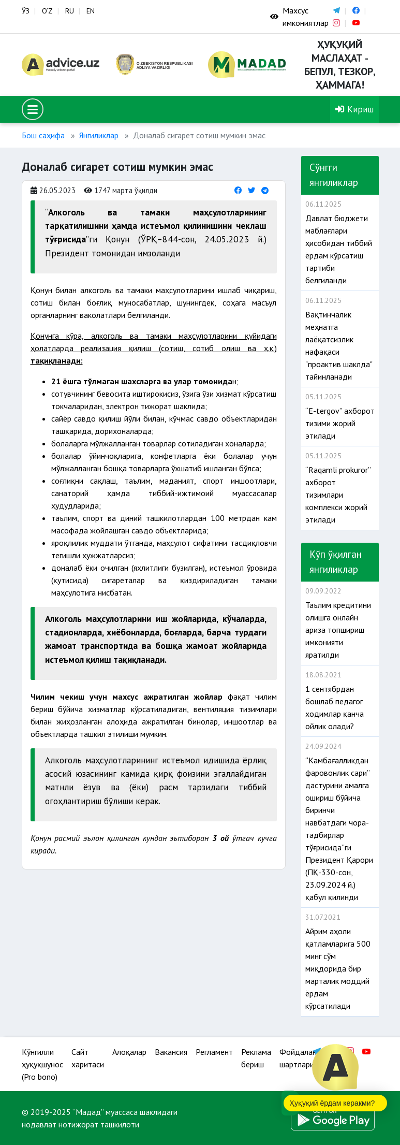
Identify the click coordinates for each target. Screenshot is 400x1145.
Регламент (214, 1052)
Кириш (354, 109)
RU (69, 11)
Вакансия (171, 1052)
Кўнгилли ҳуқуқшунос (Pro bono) (42, 1064)
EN (90, 11)
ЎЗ (25, 11)
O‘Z (47, 11)
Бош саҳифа (43, 135)
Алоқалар (129, 1052)
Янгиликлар (98, 135)
